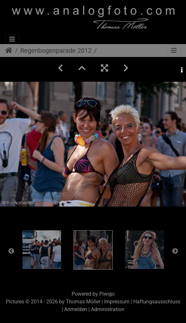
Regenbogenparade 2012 (56, 50)
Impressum (116, 302)
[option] (41, 249)
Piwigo (107, 294)
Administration (107, 309)
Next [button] (175, 251)
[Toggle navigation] (12, 39)
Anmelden (75, 309)
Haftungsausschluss (156, 302)
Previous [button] (11, 251)
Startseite (9, 50)
